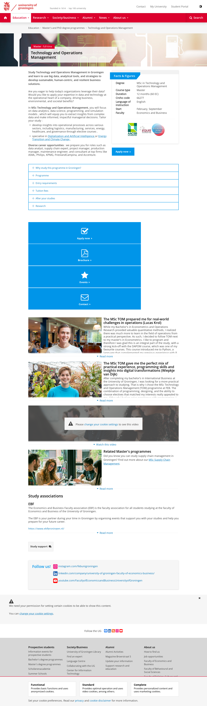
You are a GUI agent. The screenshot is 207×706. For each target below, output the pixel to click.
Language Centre (76, 600)
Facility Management (155, 668)
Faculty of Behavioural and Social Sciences (158, 609)
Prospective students (41, 586)
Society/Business (77, 586)
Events (122, 236)
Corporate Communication (158, 673)
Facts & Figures (124, 76)
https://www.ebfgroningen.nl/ (46, 467)
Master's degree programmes (44, 603)
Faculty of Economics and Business (157, 601)
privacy (79, 700)
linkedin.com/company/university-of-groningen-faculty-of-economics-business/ (106, 512)
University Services (154, 663)
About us (149, 586)
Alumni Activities (114, 590)
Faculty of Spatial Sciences (158, 637)
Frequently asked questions (43, 626)
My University (158, 6)
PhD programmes (38, 621)
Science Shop (74, 631)
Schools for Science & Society (82, 635)
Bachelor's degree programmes (45, 598)
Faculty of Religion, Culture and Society (161, 617)
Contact (141, 6)
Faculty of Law (151, 632)
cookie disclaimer (100, 700)
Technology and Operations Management (110, 27)
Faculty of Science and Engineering (156, 648)
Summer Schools (37, 612)
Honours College (37, 617)
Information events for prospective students (40, 592)
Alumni (110, 586)
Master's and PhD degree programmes (63, 27)
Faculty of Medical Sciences (158, 627)
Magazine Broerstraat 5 (118, 595)
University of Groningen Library (84, 590)
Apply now (123, 152)
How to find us (152, 590)
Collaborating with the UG (81, 604)
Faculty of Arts (151, 623)
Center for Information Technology (79, 611)
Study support (41, 485)
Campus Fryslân (152, 659)
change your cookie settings (101, 362)
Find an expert (74, 595)
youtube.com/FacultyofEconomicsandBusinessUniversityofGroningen (100, 519)
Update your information (119, 600)
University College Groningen (160, 654)
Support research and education (117, 606)
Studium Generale (77, 626)
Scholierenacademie (39, 607)
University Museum (77, 617)
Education (33, 27)
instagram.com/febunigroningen (78, 505)
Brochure (84, 236)
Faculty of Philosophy (155, 642)
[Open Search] (196, 17)
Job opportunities (153, 595)
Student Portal (179, 6)
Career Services (75, 621)
